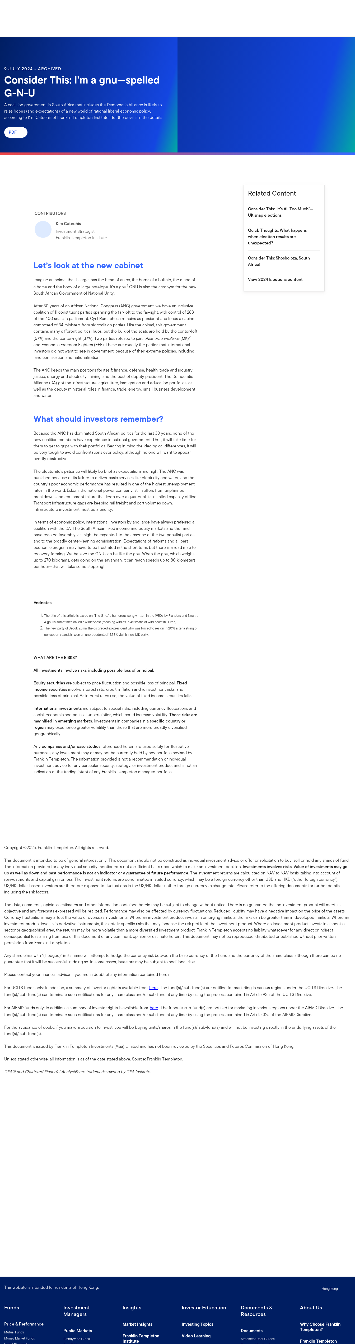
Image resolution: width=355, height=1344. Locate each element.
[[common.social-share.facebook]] (38, 789)
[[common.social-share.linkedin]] (46, 789)
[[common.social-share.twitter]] (54, 789)
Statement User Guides (258, 1338)
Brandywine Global (77, 1338)
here (153, 988)
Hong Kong (330, 1288)
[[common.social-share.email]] (63, 789)
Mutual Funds (14, 1332)
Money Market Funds (19, 1338)
